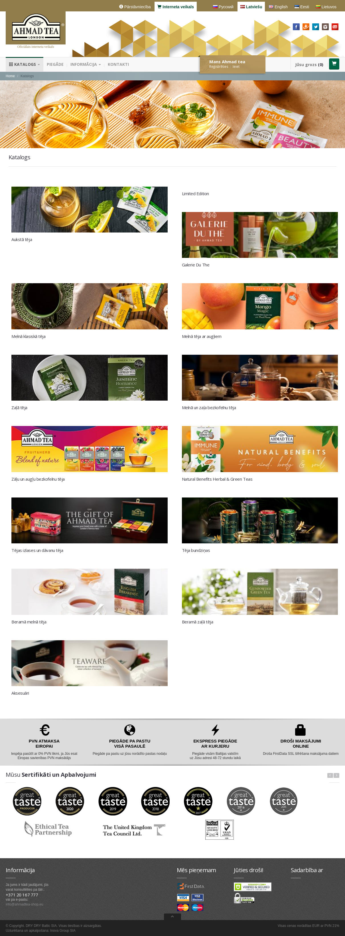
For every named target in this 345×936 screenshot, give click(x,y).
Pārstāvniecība (135, 7)
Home (10, 76)
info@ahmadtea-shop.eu (24, 904)
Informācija (85, 64)
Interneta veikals (175, 7)
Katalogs (24, 64)
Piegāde (55, 64)
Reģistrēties (218, 66)
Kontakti (118, 64)
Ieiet (236, 66)
